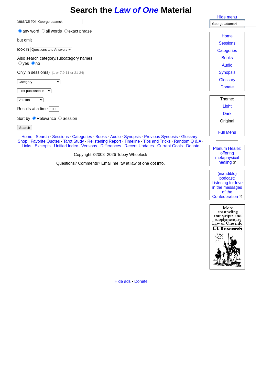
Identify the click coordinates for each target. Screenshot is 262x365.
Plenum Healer (227, 155)
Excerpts (43, 146)
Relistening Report (104, 141)
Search (24, 128)
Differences (111, 146)
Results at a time (32, 109)
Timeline (132, 141)
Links (26, 146)
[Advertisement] (131, 324)
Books (227, 58)
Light (227, 106)
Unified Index (66, 146)
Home (227, 36)
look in (23, 49)
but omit (24, 40)
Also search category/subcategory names (54, 58)
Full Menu (227, 132)
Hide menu (227, 17)
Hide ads (122, 281)
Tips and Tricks (157, 141)
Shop (22, 141)
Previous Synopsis (161, 136)
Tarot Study (73, 141)
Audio (227, 65)
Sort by (23, 118)
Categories (227, 50)
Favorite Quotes (45, 141)
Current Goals (170, 146)
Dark (227, 113)
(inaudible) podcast (227, 185)
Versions (89, 146)
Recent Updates (139, 146)
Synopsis (227, 72)
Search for (27, 21)
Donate (227, 87)
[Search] (233, 23)
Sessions (227, 43)
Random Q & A (187, 141)
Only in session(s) (33, 72)
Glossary (227, 80)
